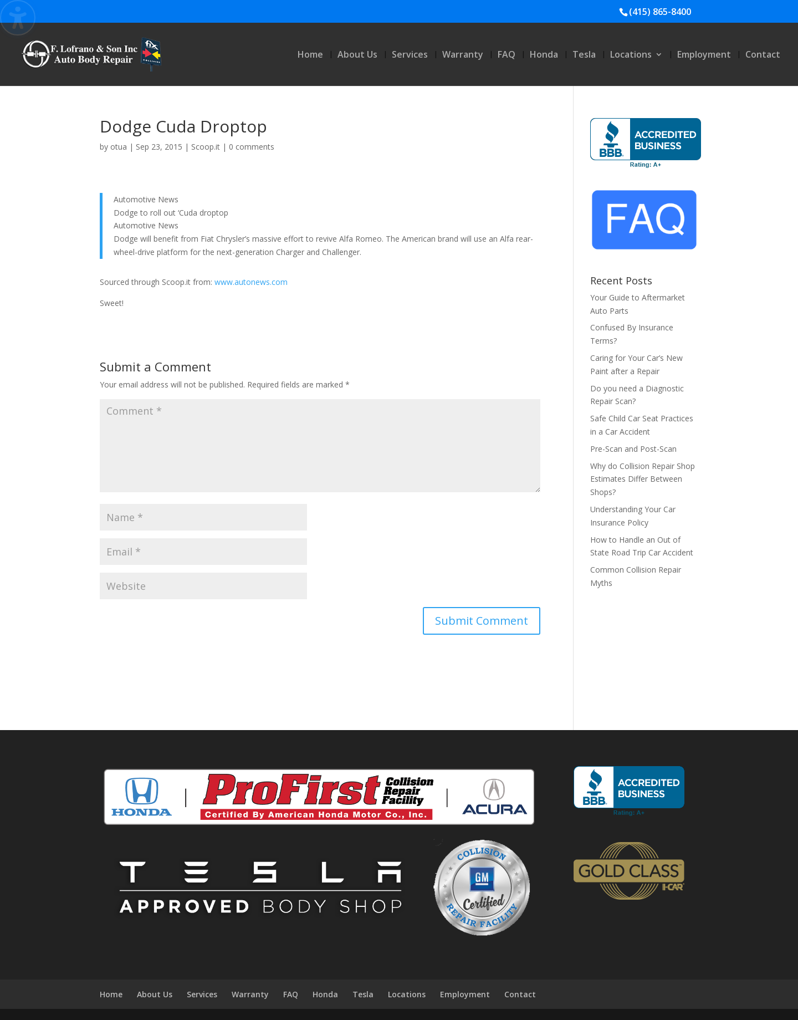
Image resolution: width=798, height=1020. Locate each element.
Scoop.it (205, 146)
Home (310, 55)
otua (118, 146)
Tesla (584, 55)
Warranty (462, 55)
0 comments (251, 146)
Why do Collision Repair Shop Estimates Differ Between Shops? (642, 479)
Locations (631, 55)
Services (410, 55)
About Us (357, 55)
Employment (704, 55)
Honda (544, 55)
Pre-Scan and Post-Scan (633, 448)
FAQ (506, 55)
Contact (762, 55)
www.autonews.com (251, 282)
